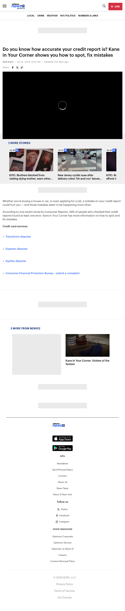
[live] (115, 6)
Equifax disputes (16, 261)
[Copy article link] (22, 67)
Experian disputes (17, 249)
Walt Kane (8, 62)
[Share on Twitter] (17, 67)
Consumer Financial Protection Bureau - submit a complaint (43, 273)
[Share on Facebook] (12, 67)
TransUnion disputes (18, 236)
